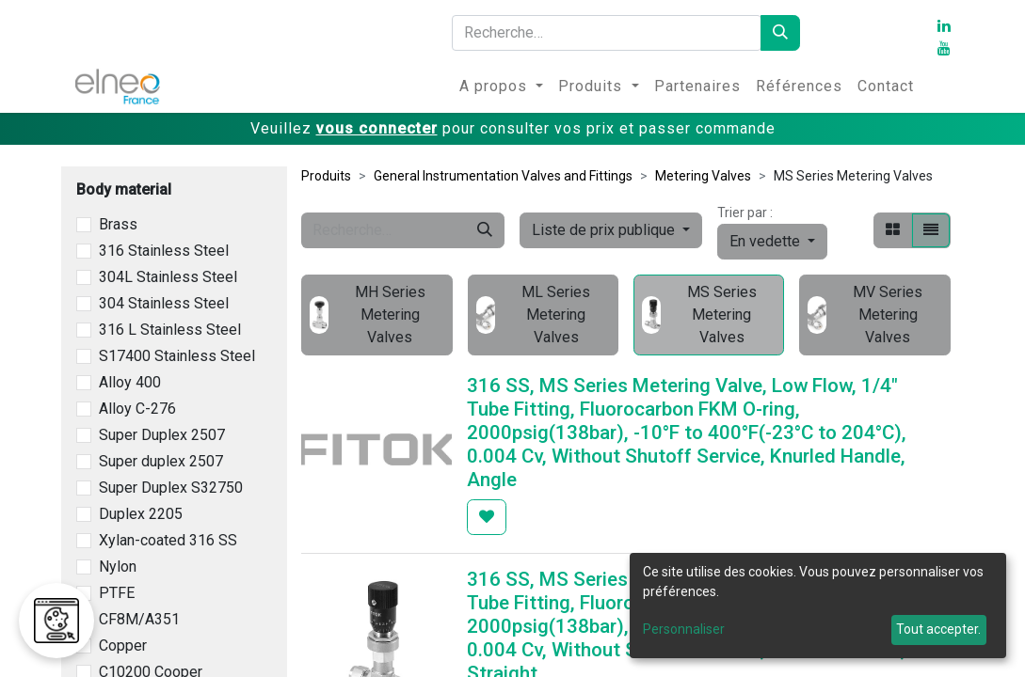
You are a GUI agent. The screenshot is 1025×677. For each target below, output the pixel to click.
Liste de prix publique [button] (605, 230)
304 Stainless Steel (164, 303)
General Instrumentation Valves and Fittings (503, 175)
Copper (123, 645)
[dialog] (818, 605)
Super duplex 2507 (161, 461)
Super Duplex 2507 (162, 435)
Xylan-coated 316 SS (168, 540)
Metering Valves (703, 175)
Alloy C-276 (137, 408)
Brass (118, 224)
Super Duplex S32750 (171, 487)
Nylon (117, 566)
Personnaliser (684, 629)
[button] (772, 242)
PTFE (117, 593)
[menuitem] (501, 86)
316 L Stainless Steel (170, 329)
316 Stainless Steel (164, 251)
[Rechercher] (780, 33)
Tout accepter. (938, 629)
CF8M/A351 (139, 619)
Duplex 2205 (141, 514)
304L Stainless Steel (168, 277)
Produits (326, 175)
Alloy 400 (130, 382)
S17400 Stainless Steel (177, 356)
